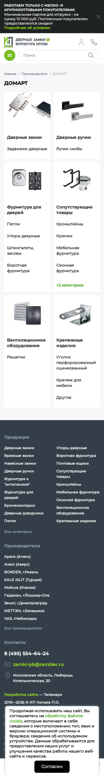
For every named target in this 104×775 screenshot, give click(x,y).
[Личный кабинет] (81, 42)
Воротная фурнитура (18, 268)
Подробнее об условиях (27, 27)
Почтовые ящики (72, 463)
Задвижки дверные (27, 148)
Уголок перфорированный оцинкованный (76, 363)
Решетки (16, 357)
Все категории (18, 531)
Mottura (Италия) (19, 587)
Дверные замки (24, 137)
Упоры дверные (23, 235)
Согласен (52, 766)
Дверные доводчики (24, 513)
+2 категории (69, 285)
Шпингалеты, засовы (20, 250)
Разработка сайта (21, 694)
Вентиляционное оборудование (26, 342)
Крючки (64, 235)
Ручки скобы (69, 148)
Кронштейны (69, 224)
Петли (13, 224)
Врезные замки (19, 455)
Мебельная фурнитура (67, 250)
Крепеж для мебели (68, 383)
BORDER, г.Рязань (21, 572)
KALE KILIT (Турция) (23, 580)
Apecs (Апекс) (17, 556)
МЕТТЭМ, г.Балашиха (24, 610)
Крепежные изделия (69, 342)
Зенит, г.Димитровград (25, 603)
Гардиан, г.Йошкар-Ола (26, 595)
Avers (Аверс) (16, 564)
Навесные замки (20, 463)
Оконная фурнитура (67, 268)
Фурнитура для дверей (24, 209)
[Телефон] (94, 42)
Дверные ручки (73, 137)
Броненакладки (19, 505)
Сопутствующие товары (74, 209)
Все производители (23, 628)
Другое (63, 397)
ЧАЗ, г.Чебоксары (20, 618)
